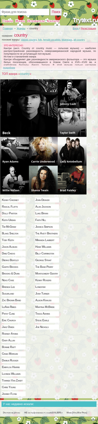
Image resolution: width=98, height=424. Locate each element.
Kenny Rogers (43, 280)
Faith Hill (40, 220)
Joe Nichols (41, 327)
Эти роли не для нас (11, 412)
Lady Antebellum (71, 161)
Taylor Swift (67, 132)
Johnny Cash (68, 104)
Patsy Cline (8, 313)
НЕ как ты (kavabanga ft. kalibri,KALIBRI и (43, 412)
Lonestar (40, 286)
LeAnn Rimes (9, 306)
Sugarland (8, 293)
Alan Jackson (43, 206)
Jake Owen (8, 327)
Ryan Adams (10, 161)
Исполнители (35, 21)
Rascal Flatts (10, 206)
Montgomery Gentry (46, 273)
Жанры (20, 21)
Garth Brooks (10, 266)
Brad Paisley (68, 190)
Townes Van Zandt (12, 380)
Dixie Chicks (8, 253)
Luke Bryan (41, 213)
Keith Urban (8, 220)
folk (40, 39)
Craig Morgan (10, 353)
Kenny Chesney (10, 200)
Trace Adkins (42, 313)
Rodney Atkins (10, 333)
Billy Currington (44, 253)
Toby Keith (8, 240)
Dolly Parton (9, 213)
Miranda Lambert (44, 240)
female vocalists (51, 39)
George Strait (43, 260)
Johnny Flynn (9, 393)
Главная (7, 21)
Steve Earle (42, 320)
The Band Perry (44, 266)
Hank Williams (43, 246)
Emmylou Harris (11, 367)
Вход (76, 28)
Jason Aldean (9, 246)
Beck (6, 133)
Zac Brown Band (11, 300)
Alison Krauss (43, 300)
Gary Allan (8, 340)
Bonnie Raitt (9, 347)
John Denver (42, 200)
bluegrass (67, 39)
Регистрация (88, 28)
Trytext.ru (85, 20)
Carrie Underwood (43, 161)
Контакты (53, 21)
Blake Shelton (10, 233)
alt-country (79, 39)
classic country (29, 39)
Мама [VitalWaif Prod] (77, 412)
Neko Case (8, 280)
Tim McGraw (9, 226)
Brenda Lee (8, 286)
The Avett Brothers (46, 233)
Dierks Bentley (10, 260)
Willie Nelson (10, 190)
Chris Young (9, 387)
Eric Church (9, 320)
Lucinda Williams (11, 373)
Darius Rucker (10, 360)
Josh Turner (42, 293)
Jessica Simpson (44, 226)
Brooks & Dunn (10, 273)
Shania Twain (39, 190)
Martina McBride (44, 306)
